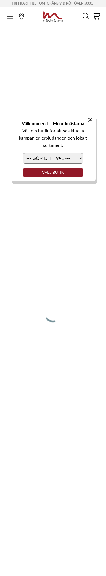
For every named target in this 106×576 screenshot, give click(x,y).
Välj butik (53, 172)
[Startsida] (53, 15)
